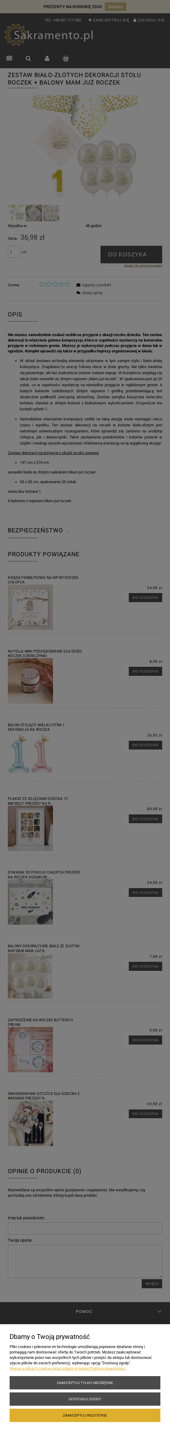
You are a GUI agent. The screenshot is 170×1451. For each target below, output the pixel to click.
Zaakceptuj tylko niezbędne (85, 1383)
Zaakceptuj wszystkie (85, 1415)
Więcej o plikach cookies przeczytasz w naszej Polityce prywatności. (68, 1368)
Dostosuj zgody (85, 1399)
